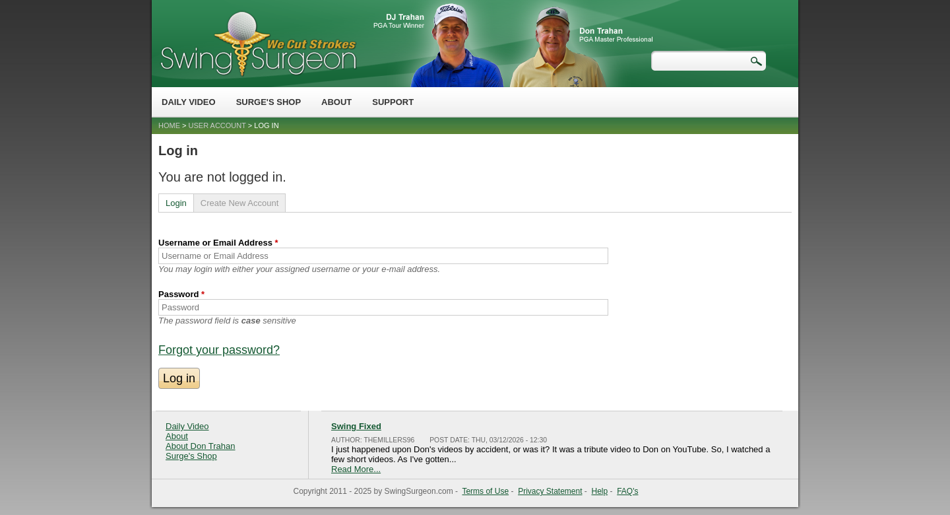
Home (169, 125)
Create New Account (240, 203)
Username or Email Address (218, 243)
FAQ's (627, 491)
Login (176, 203)
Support (393, 102)
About (336, 102)
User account (217, 125)
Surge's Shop (268, 102)
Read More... (356, 469)
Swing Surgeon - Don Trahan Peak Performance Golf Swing (258, 43)
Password (181, 294)
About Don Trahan (201, 446)
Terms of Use (485, 491)
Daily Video (189, 102)
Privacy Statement (550, 491)
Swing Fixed (356, 426)
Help (600, 491)
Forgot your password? (219, 350)
